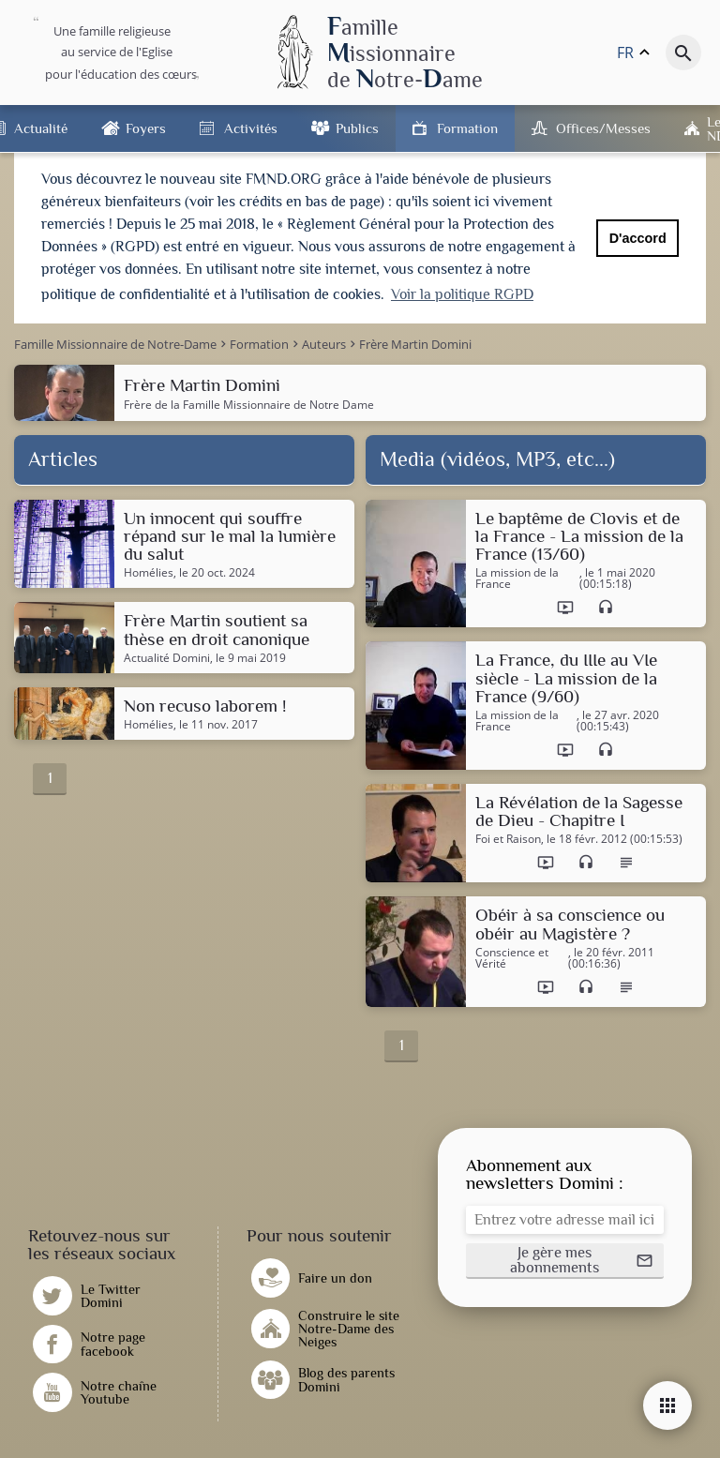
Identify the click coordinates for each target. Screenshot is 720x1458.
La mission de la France (517, 575)
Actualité (41, 128)
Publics (357, 128)
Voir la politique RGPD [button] (462, 294)
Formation (467, 128)
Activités (251, 128)
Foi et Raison (508, 836)
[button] (565, 1258)
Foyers (146, 128)
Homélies (148, 570)
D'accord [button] (638, 238)
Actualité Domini (167, 655)
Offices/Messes (603, 128)
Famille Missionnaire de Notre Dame (278, 401)
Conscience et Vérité (511, 955)
